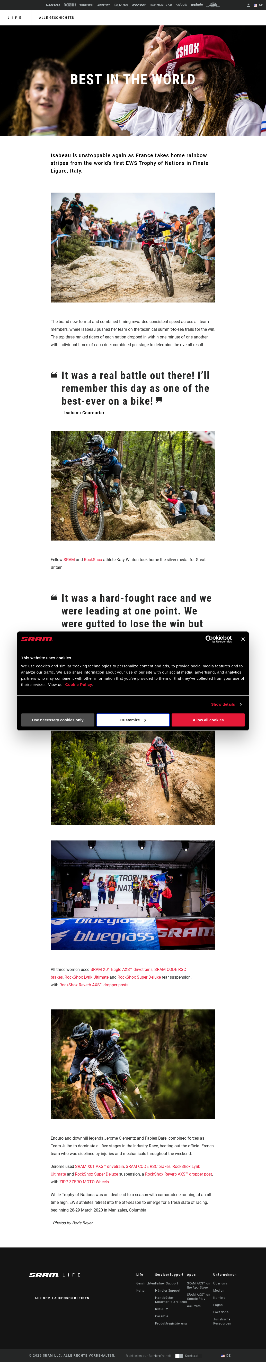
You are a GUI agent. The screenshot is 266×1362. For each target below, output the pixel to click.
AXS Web (194, 1306)
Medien (218, 1290)
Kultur (141, 1290)
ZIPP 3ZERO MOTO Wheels (84, 1181)
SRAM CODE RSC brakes (148, 1166)
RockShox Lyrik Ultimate (87, 977)
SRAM (69, 559)
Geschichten (145, 1283)
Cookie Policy (78, 684)
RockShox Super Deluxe (139, 977)
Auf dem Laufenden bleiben (62, 1298)
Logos (218, 1305)
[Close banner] (243, 639)
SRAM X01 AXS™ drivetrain (99, 1166)
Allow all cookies (208, 720)
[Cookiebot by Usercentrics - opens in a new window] (209, 639)
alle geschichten (57, 18)
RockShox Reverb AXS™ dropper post (178, 1174)
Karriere (219, 1298)
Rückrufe (162, 1309)
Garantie (161, 1316)
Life (15, 18)
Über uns (220, 1283)
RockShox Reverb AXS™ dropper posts (94, 984)
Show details (223, 704)
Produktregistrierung (171, 1323)
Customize (133, 720)
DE (258, 5)
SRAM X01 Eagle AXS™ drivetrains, (122, 969)
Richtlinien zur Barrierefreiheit (148, 1356)
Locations (220, 1312)
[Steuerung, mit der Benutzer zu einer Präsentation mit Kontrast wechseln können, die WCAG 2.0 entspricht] (188, 1356)
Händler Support (168, 1290)
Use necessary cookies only (57, 720)
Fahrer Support (166, 1283)
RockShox (93, 559)
